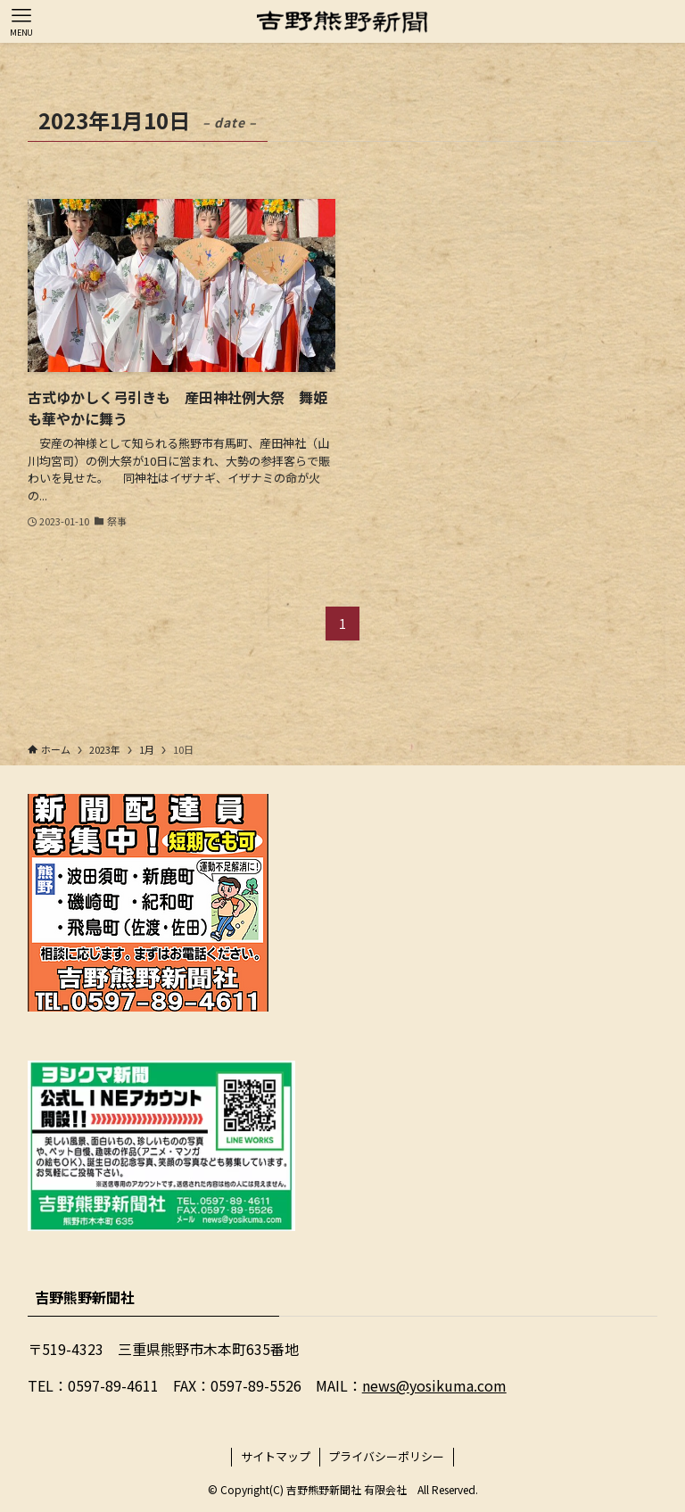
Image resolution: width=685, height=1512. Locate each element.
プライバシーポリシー (386, 1456)
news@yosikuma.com (434, 1385)
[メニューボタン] (21, 21)
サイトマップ (275, 1456)
